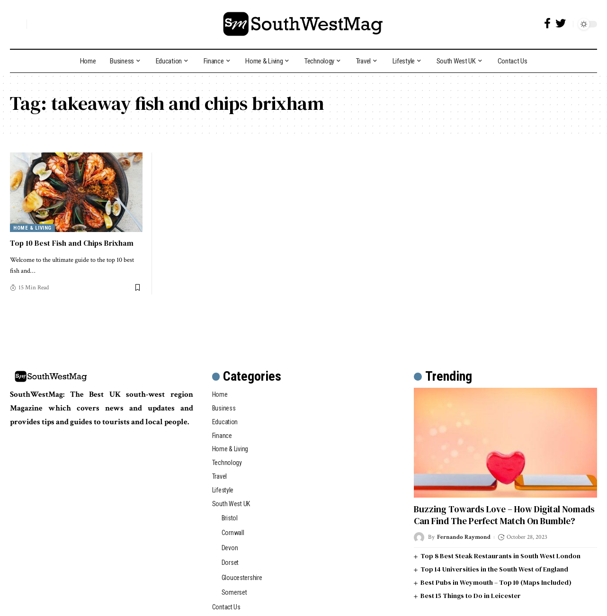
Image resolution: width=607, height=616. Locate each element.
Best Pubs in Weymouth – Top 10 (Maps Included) (495, 582)
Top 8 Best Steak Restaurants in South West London (500, 556)
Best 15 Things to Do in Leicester (470, 595)
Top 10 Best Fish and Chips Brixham (72, 243)
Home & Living (32, 228)
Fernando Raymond (464, 537)
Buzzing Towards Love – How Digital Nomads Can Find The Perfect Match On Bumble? (504, 515)
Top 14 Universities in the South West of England (494, 569)
